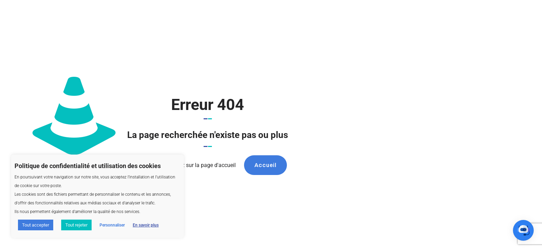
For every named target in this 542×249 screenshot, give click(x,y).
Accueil (265, 165)
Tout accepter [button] (35, 225)
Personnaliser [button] (112, 225)
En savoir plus (146, 225)
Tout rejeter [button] (76, 225)
